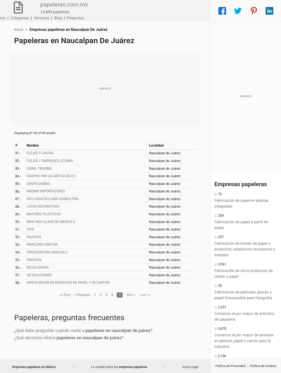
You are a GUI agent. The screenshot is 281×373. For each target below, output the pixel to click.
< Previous (82, 294)
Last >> (145, 294)
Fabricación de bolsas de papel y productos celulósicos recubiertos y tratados (244, 249)
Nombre (33, 144)
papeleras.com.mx (62, 8)
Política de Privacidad (230, 366)
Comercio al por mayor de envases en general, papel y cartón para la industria (243, 341)
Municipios (119, 10)
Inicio (19, 28)
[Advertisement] (105, 87)
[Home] (17, 10)
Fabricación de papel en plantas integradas (241, 203)
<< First (65, 294)
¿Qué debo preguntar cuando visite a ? (84, 329)
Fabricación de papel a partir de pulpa (241, 225)
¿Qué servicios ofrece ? (70, 336)
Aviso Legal (190, 365)
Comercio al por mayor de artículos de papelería (244, 316)
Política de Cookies (263, 366)
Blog (181, 10)
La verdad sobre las (119, 365)
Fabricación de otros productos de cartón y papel (243, 273)
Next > (131, 294)
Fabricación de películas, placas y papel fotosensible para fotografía (243, 295)
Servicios (164, 10)
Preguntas (198, 10)
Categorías (142, 10)
